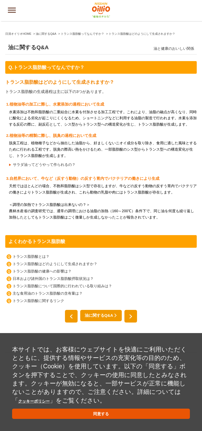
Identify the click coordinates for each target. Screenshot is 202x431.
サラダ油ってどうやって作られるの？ (44, 219)
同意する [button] (101, 412)
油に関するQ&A (46, 89)
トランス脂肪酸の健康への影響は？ (42, 326)
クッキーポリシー (43, 396)
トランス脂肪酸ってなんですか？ (82, 89)
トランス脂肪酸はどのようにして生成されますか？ (55, 319)
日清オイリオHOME (18, 89)
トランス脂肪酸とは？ (31, 311)
